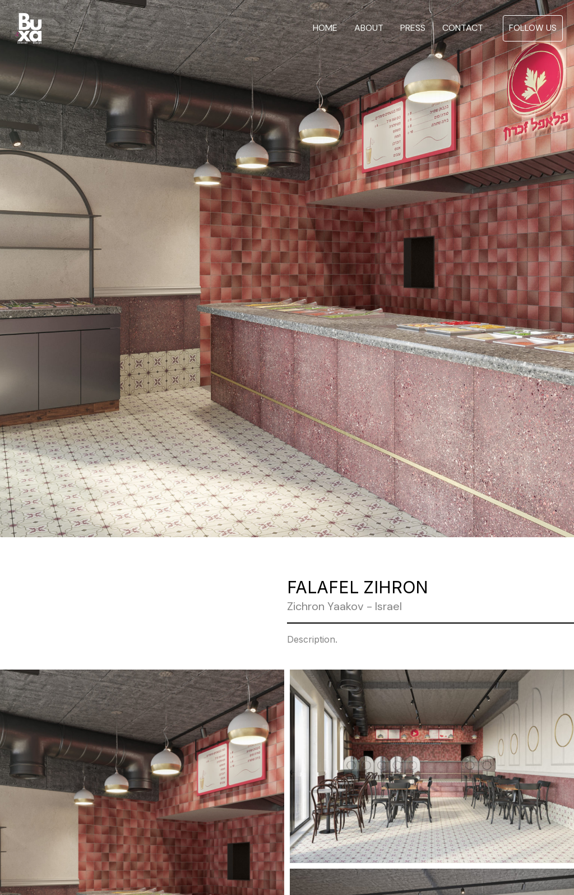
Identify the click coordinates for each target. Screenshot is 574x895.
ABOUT (368, 28)
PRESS (412, 28)
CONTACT (462, 28)
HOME (325, 28)
